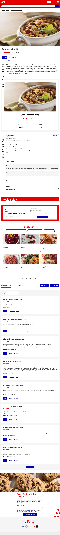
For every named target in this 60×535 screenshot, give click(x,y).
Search (57, 5)
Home (3, 10)
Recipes (7, 10)
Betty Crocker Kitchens (6, 60)
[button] (3, 70)
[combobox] (28, 6)
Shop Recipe (55, 135)
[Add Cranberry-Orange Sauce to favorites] (3, 251)
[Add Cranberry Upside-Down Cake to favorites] (3, 271)
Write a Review (44, 285)
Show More (30, 466)
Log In (54, 1)
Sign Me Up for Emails (43, 216)
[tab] (6, 286)
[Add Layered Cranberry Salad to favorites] (22, 251)
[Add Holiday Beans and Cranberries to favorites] (22, 271)
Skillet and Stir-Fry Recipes (16, 10)
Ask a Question (54, 285)
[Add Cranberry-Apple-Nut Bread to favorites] (40, 271)
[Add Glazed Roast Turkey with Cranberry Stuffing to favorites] (40, 252)
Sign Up (49, 1)
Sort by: (3, 293)
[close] (58, 532)
